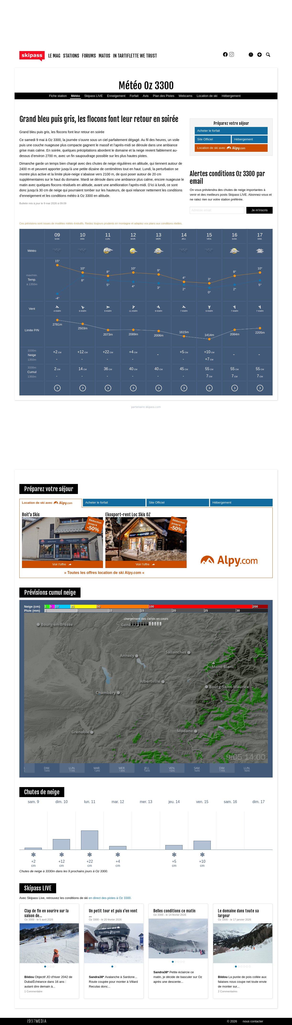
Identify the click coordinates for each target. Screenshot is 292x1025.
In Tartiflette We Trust (135, 56)
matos (104, 56)
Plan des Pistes (163, 96)
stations (71, 56)
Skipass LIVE (93, 96)
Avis (146, 96)
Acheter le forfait (209, 130)
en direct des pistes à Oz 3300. (110, 898)
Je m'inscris (259, 210)
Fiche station (58, 96)
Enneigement (116, 96)
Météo (75, 96)
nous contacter (253, 1021)
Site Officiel (205, 139)
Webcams (185, 96)
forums (89, 56)
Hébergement (231, 96)
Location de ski (207, 96)
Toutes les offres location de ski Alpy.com (104, 573)
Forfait (134, 96)
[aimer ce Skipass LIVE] (71, 972)
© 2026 (232, 1021)
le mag (54, 56)
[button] (259, 54)
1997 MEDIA (38, 1021)
